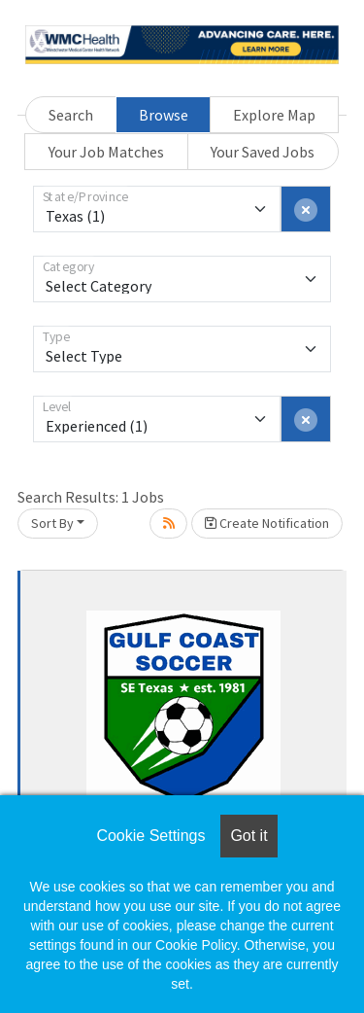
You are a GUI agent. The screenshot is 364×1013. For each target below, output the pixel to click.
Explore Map (274, 114)
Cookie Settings (150, 835)
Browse (163, 114)
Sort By (52, 523)
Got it (248, 835)
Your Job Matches (106, 151)
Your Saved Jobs (262, 151)
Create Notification (267, 523)
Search (71, 114)
